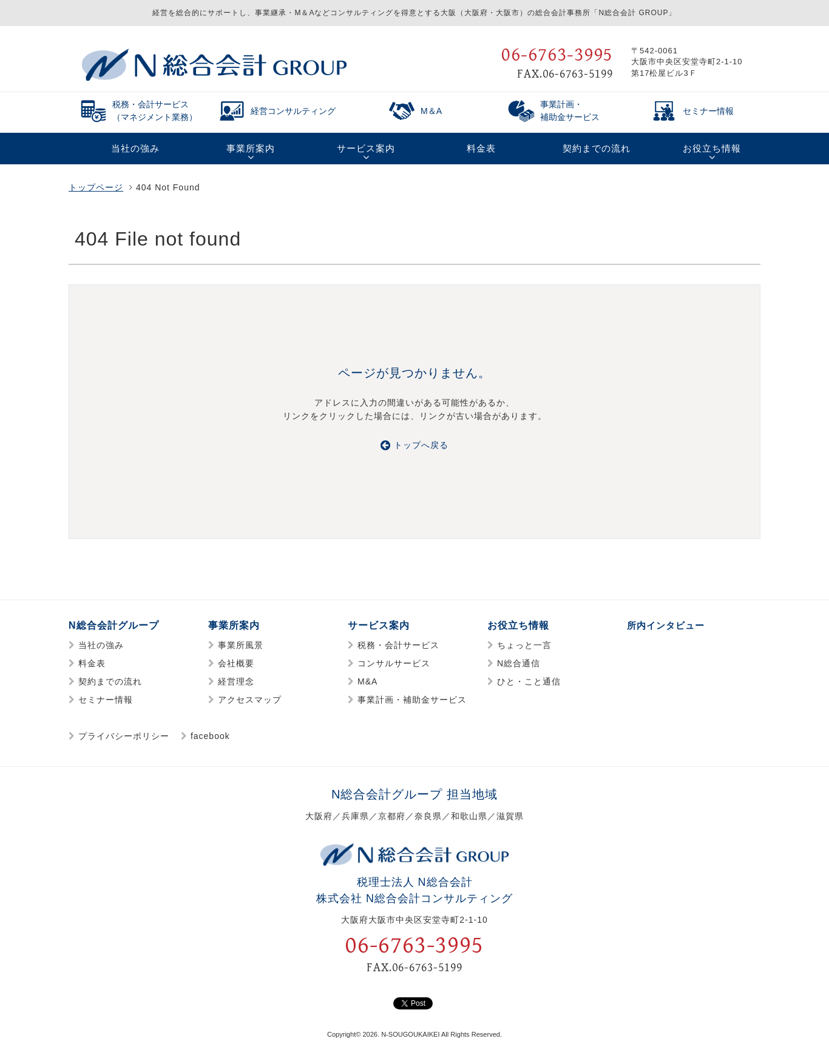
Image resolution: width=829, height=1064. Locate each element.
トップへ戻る (414, 445)
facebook (210, 736)
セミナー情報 (105, 699)
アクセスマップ (250, 699)
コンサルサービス (393, 663)
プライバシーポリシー (123, 736)
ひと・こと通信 (529, 681)
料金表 (92, 663)
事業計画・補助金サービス (412, 699)
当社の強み (101, 645)
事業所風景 (240, 645)
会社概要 (236, 663)
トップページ (96, 187)
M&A (367, 681)
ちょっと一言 (524, 645)
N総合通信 (518, 663)
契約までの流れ (110, 681)
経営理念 (236, 681)
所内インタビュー (668, 625)
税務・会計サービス (398, 645)
